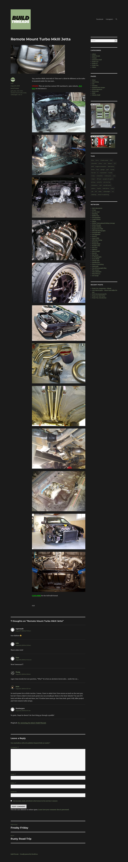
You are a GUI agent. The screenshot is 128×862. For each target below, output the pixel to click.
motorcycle (107, 176)
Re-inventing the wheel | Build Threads (32, 723)
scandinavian (107, 185)
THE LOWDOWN (96, 272)
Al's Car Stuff (95, 212)
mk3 (18, 91)
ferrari (93, 169)
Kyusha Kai (95, 242)
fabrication (111, 166)
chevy (100, 163)
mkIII (21, 91)
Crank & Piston (96, 219)
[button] (116, 19)
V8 (96, 191)
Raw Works (95, 255)
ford (97, 169)
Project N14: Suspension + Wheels (101, 288)
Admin (94, 54)
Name (13, 774)
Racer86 (94, 253)
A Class (94, 210)
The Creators (95, 270)
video (100, 191)
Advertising (95, 82)
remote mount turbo (17, 92)
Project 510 (95, 61)
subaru (93, 188)
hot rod (93, 172)
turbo (24, 92)
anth (12, 83)
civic (105, 163)
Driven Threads (96, 225)
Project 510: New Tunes (98, 296)
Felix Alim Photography (98, 231)
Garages (94, 58)
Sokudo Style (95, 260)
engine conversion (100, 166)
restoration (94, 185)
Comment (15, 747)
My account (95, 91)
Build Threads (15, 88)
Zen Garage (95, 275)
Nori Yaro (94, 247)
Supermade (95, 266)
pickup (93, 182)
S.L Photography (96, 257)
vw (21, 94)
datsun (110, 163)
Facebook (99, 19)
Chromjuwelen (96, 217)
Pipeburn (94, 249)
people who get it (108, 179)
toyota (99, 188)
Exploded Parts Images (98, 87)
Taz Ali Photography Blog (99, 268)
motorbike (100, 176)
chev (111, 160)
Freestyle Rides (96, 232)
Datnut (94, 221)
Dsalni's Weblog (96, 227)
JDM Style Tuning (97, 240)
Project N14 (95, 65)
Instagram (109, 19)
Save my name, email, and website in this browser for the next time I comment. (35, 801)
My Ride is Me (96, 245)
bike (92, 160)
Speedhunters (96, 262)
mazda (110, 172)
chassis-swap (104, 160)
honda (112, 169)
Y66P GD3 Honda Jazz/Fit (99, 294)
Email (13, 783)
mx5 (114, 176)
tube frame (106, 188)
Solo (17, 643)
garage (103, 169)
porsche (99, 182)
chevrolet (94, 163)
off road (99, 179)
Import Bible (95, 238)
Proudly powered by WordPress (29, 854)
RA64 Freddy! (96, 251)
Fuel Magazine (96, 234)
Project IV (95, 63)
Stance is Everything (98, 264)
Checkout (94, 85)
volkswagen (14, 94)
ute (92, 191)
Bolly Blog (95, 214)
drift (92, 166)
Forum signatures (97, 89)
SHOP (93, 93)
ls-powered (103, 172)
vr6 (19, 94)
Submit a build (96, 95)
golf (12, 91)
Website (14, 791)
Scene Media (95, 259)
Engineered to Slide (97, 229)
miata (93, 176)
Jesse (17, 686)
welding (93, 194)
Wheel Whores (96, 274)
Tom (17, 657)
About (93, 80)
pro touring (107, 182)
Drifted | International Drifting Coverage (103, 223)
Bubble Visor (95, 216)
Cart (93, 84)
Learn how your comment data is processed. (53, 809)
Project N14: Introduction (99, 298)
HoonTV (94, 236)
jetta (14, 91)
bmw (97, 160)
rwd (100, 185)
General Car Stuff (97, 60)
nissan (93, 179)
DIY (115, 163)
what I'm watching (103, 194)
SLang (18, 672)
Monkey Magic (96, 244)
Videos (94, 67)
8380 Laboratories (97, 208)
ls (97, 172)
